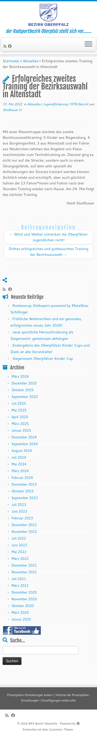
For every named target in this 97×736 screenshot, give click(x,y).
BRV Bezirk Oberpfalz (42, 723)
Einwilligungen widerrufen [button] (59, 700)
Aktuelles (30, 69)
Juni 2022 (19, 554)
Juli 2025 (18, 412)
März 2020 (20, 621)
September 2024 (24, 452)
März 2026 (20, 385)
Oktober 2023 (22, 500)
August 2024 (21, 459)
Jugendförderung (55, 113)
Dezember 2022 (24, 533)
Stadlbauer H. (12, 118)
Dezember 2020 (24, 601)
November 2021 (24, 581)
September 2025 (24, 405)
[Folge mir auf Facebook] (10, 50)
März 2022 (20, 567)
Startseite (11, 69)
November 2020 (24, 608)
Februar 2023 (22, 527)
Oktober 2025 (22, 398)
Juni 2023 (19, 520)
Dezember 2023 (24, 493)
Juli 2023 (18, 513)
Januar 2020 (21, 628)
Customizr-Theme (61, 729)
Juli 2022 (18, 547)
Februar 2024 (22, 486)
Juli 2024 (18, 466)
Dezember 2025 (24, 392)
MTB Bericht (79, 113)
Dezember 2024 (24, 446)
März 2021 (20, 594)
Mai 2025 (19, 419)
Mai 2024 (19, 473)
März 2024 (20, 479)
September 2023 (24, 506)
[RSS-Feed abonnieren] (5, 50)
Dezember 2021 (24, 574)
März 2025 (20, 432)
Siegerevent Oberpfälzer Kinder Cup (42, 367)
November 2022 (24, 540)
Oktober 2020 (22, 614)
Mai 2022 (19, 560)
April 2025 (19, 425)
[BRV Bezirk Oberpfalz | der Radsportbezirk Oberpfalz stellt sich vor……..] (48, 17)
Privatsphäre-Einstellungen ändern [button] (30, 695)
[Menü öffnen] (88, 48)
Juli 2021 (18, 587)
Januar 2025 (21, 439)
